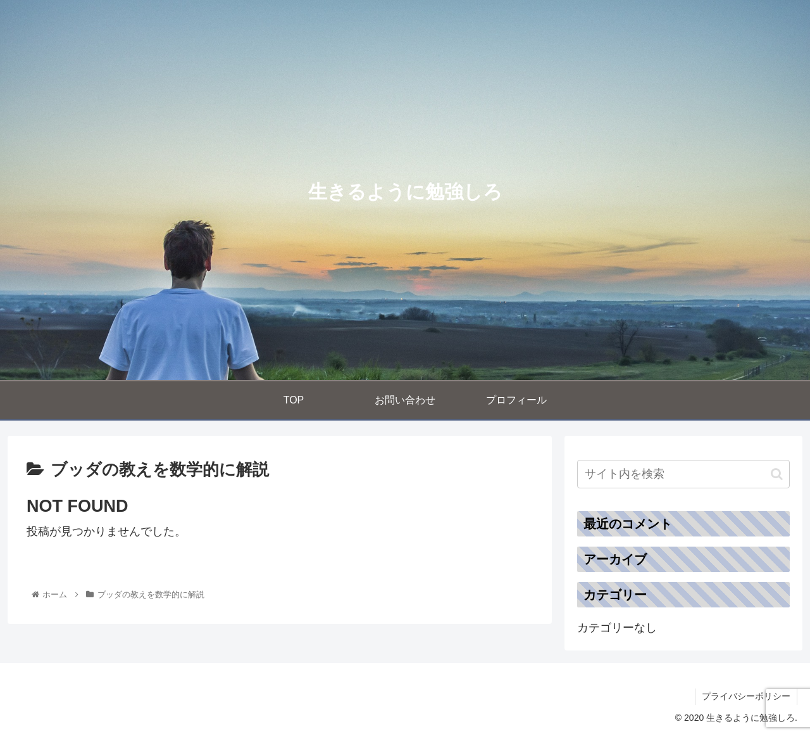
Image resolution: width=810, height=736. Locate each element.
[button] (777, 474)
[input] (683, 474)
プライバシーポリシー (746, 696)
